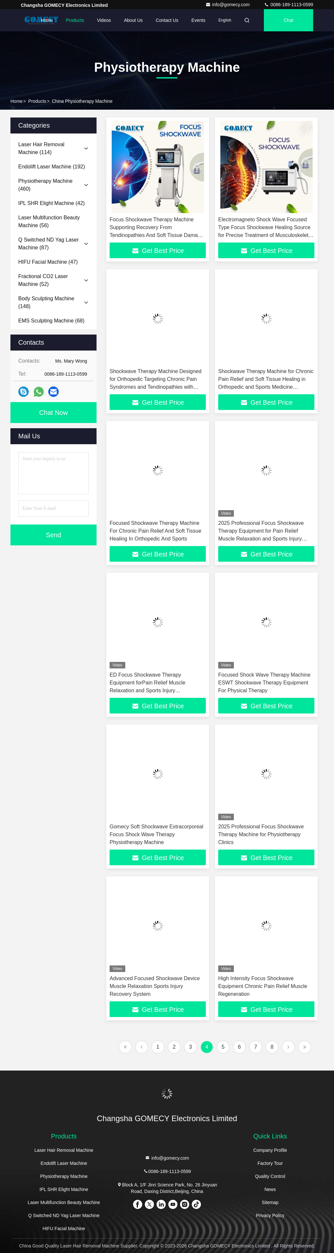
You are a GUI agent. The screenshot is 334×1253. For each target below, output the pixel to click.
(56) (49, 221)
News (270, 1189)
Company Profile (270, 1150)
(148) (46, 302)
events (198, 20)
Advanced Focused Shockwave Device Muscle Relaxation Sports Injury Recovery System (155, 986)
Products (75, 20)
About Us (133, 20)
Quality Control (270, 1176)
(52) (43, 280)
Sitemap (270, 1202)
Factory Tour (270, 1163)
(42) (51, 203)
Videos (104, 20)
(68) (51, 320)
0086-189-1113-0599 (288, 4)
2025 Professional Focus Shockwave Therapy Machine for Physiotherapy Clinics (261, 834)
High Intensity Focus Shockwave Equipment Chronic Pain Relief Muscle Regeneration (262, 986)
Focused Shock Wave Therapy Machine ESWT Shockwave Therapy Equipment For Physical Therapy (264, 682)
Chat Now (53, 412)
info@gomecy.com (228, 4)
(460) (45, 185)
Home (47, 20)
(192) (51, 166)
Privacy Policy (270, 1215)
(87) (48, 243)
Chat (289, 20)
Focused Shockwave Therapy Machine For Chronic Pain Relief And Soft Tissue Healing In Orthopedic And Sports (155, 530)
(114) (41, 148)
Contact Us (167, 20)
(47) (48, 262)
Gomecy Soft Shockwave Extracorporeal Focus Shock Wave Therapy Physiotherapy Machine (156, 834)
